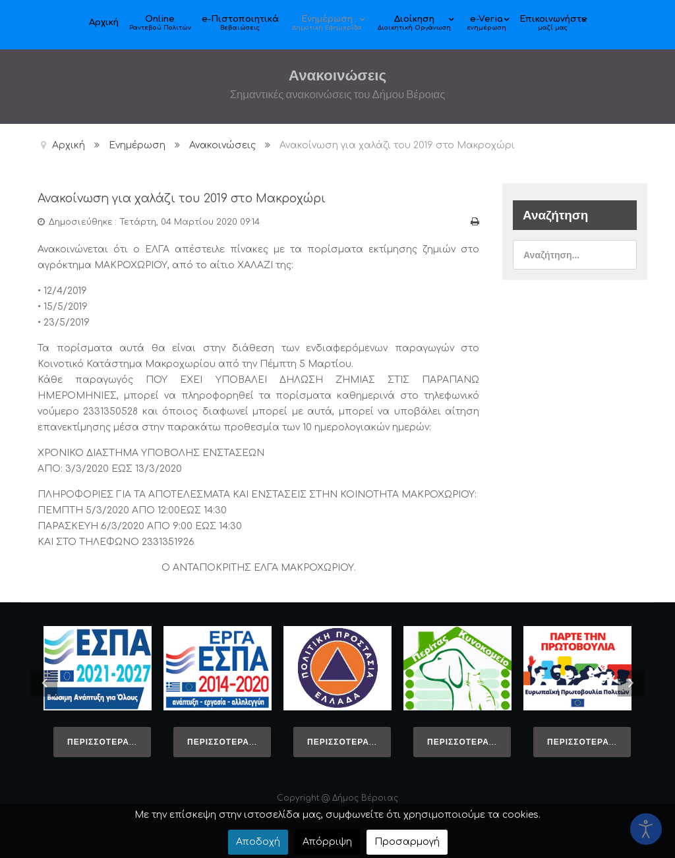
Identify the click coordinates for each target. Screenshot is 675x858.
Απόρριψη (327, 842)
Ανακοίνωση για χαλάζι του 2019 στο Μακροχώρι (193, 198)
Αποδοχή (258, 842)
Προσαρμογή (407, 842)
